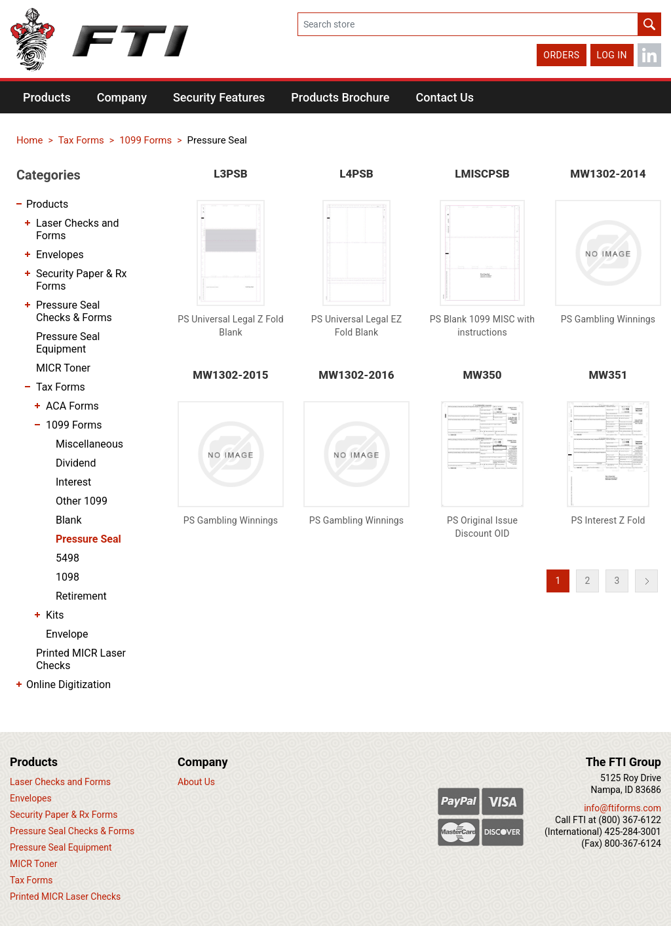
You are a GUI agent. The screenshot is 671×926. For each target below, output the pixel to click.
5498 (67, 558)
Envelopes (60, 254)
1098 (67, 577)
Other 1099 (81, 501)
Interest (73, 482)
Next (646, 580)
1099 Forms (74, 425)
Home (29, 140)
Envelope (67, 634)
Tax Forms (60, 387)
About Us (196, 782)
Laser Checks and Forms (77, 229)
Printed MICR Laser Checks (81, 659)
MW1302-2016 (356, 374)
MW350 (482, 374)
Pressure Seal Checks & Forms (74, 311)
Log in (612, 55)
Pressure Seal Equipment (68, 342)
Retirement (81, 596)
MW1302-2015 (230, 374)
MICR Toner (63, 368)
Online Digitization (68, 684)
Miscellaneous (89, 444)
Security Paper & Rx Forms (81, 279)
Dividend (76, 463)
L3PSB (231, 173)
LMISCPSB (482, 173)
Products (47, 204)
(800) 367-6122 (629, 820)
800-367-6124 (633, 843)
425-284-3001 (633, 831)
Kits (55, 615)
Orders (561, 55)
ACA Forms (72, 406)
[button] (47, 97)
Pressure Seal (88, 539)
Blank (69, 520)
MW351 (607, 374)
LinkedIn (649, 55)
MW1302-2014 (607, 173)
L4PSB (356, 173)
